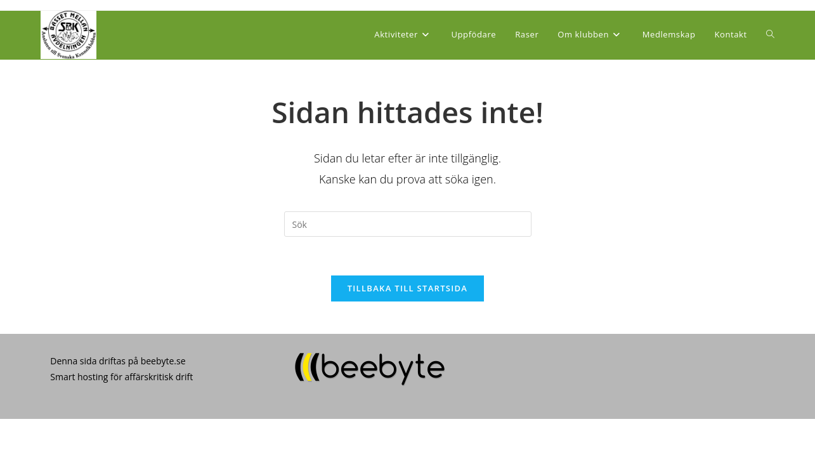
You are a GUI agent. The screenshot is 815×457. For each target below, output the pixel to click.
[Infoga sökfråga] (407, 224)
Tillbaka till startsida (408, 288)
